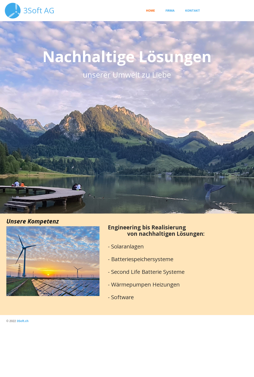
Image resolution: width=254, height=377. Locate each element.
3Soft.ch (22, 321)
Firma (170, 10)
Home (150, 10)
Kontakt (192, 10)
